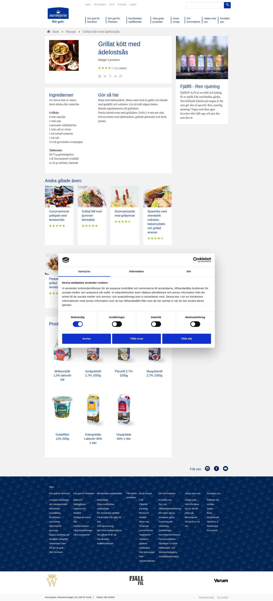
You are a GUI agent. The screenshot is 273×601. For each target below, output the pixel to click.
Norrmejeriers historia (169, 534)
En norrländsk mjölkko (108, 513)
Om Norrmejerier (167, 493)
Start (51, 487)
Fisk (141, 500)
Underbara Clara (57, 543)
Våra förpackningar (83, 530)
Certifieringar (165, 530)
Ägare (88, 4)
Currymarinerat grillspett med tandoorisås (59, 215)
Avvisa (86, 338)
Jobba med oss (192, 493)
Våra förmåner (192, 504)
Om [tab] (188, 271)
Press (112, 4)
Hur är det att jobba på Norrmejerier (191, 513)
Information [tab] (136, 271)
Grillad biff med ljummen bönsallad (92, 215)
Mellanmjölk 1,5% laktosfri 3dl (62, 375)
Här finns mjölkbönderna (109, 530)
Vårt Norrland (56, 552)
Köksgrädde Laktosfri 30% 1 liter (93, 439)
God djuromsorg (105, 526)
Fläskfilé (143, 504)
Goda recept (145, 493)
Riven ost (144, 521)
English (133, 4)
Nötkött (142, 517)
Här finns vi (212, 521)
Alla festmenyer (147, 552)
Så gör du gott (56, 547)
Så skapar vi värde (168, 543)
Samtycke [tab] (84, 271)
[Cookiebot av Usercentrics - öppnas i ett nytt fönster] (196, 260)
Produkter (122, 4)
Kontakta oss (165, 500)
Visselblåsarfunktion (169, 556)
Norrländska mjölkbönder (109, 493)
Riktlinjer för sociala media (213, 504)
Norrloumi (144, 513)
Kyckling (143, 508)
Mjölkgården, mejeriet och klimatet (79, 508)
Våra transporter (81, 534)
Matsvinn (78, 500)
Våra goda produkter (131, 495)
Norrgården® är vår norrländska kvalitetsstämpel (106, 539)
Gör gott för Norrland (59, 493)
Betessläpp (102, 500)
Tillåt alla (186, 338)
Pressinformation (206, 597)
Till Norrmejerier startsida (58, 15)
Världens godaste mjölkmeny (144, 543)
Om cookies (222, 597)
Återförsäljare (100, 4)
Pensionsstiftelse (167, 539)
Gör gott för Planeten (84, 493)
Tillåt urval (136, 338)
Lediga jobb (190, 500)
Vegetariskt (144, 534)
